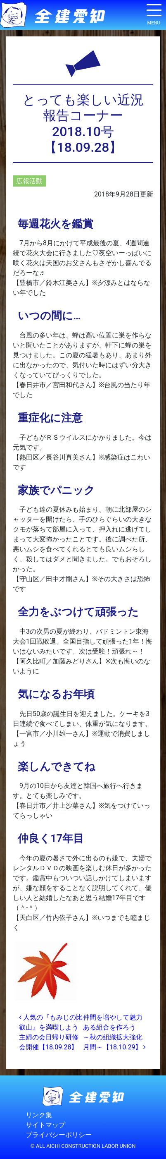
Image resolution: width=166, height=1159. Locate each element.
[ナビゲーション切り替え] (153, 13)
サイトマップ (45, 1125)
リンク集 (39, 1115)
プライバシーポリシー (59, 1135)
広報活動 (29, 181)
